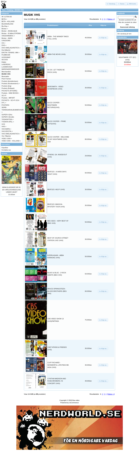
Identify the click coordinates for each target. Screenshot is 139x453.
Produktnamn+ (52, 25)
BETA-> (4, 19)
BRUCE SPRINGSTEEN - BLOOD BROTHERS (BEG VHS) (57, 291)
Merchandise (6, 72)
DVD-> (4, 45)
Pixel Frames (6, 79)
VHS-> (4, 126)
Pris (90, 25)
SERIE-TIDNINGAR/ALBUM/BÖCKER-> (13, 110)
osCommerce (74, 403)
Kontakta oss (6, 150)
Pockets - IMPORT (8, 98)
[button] (111, 3)
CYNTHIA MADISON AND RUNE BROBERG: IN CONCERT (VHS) (56, 381)
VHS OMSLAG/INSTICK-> (11, 134)
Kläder (4, 62)
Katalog (10, 10)
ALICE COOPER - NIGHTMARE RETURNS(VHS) (53, 105)
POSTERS (5, 105)
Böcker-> (5, 29)
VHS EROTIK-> (7, 131)
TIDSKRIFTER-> (7, 119)
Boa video (75, 400)
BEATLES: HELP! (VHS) (56, 189)
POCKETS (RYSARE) (9, 91)
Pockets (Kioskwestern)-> (11, 83)
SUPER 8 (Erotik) (8, 117)
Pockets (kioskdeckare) (10, 81)
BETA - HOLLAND (8, 21)
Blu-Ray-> (5, 26)
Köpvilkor (5, 147)
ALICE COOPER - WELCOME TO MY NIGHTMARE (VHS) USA (58, 139)
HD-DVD (5, 59)
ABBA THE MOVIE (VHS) (56, 54)
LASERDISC (6, 64)
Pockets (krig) (6, 86)
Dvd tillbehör (6, 50)
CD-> (3, 43)
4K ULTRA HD (7, 17)
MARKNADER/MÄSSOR (10, 69)
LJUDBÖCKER (7, 67)
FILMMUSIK (6, 55)
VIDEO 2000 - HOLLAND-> (11, 141)
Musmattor (5, 76)
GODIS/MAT (6, 57)
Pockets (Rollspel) (8, 88)
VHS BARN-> (6, 129)
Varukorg (120, 30)
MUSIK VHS (19, 10)
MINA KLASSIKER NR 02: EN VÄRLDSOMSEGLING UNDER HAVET (11, 189)
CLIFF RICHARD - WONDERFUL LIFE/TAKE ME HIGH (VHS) (58, 365)
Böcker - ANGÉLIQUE (9, 31)
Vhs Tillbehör (6, 136)
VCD (3, 124)
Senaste (4, 153)
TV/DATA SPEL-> (8, 122)
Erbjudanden (122, 37)
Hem (4, 10)
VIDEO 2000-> (7, 138)
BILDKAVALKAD (7, 24)
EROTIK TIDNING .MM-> (11, 52)
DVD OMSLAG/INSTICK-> (11, 48)
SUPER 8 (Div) (7, 114)
